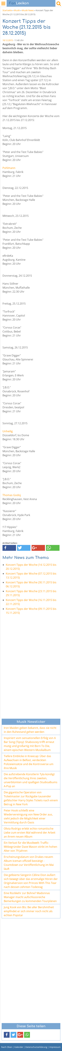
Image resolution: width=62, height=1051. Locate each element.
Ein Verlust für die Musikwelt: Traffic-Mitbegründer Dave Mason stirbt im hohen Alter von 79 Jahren (30, 847)
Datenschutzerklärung (36, 1047)
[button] (9, 548)
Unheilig (7, 431)
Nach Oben (6, 1047)
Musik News (28, 10)
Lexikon (19, 3)
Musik (17, 10)
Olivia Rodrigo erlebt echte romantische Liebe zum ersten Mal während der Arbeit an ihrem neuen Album (29, 832)
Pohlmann (8, 168)
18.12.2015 (7, 40)
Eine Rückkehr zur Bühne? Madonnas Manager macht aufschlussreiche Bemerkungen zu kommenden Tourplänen (30, 897)
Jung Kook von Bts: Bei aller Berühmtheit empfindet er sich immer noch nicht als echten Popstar (29, 911)
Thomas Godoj (11, 495)
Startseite (7, 10)
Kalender (18, 1047)
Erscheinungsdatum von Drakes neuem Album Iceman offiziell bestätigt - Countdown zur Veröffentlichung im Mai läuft (29, 863)
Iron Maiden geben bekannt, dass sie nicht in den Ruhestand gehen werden (30, 730)
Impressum (55, 1047)
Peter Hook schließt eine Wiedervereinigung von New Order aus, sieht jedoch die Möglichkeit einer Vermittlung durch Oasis (28, 816)
